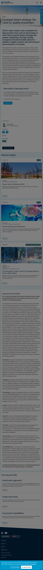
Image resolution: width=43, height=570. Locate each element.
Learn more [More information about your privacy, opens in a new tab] (33, 564)
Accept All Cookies (26, 567)
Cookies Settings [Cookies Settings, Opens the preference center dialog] (15, 567)
